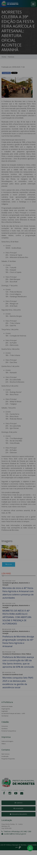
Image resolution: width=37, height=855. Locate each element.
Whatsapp (24, 73)
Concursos (4, 726)
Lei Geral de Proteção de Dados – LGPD (13, 713)
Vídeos (3, 744)
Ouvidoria (4, 728)
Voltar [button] (8, 564)
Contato (18, 803)
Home (4, 57)
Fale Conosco (5, 754)
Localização (4, 756)
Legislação (4, 711)
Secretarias (4, 716)
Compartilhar (6, 73)
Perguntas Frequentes (8, 759)
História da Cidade (7, 706)
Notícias (11, 57)
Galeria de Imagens (7, 741)
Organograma (5, 709)
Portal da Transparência (8, 731)
